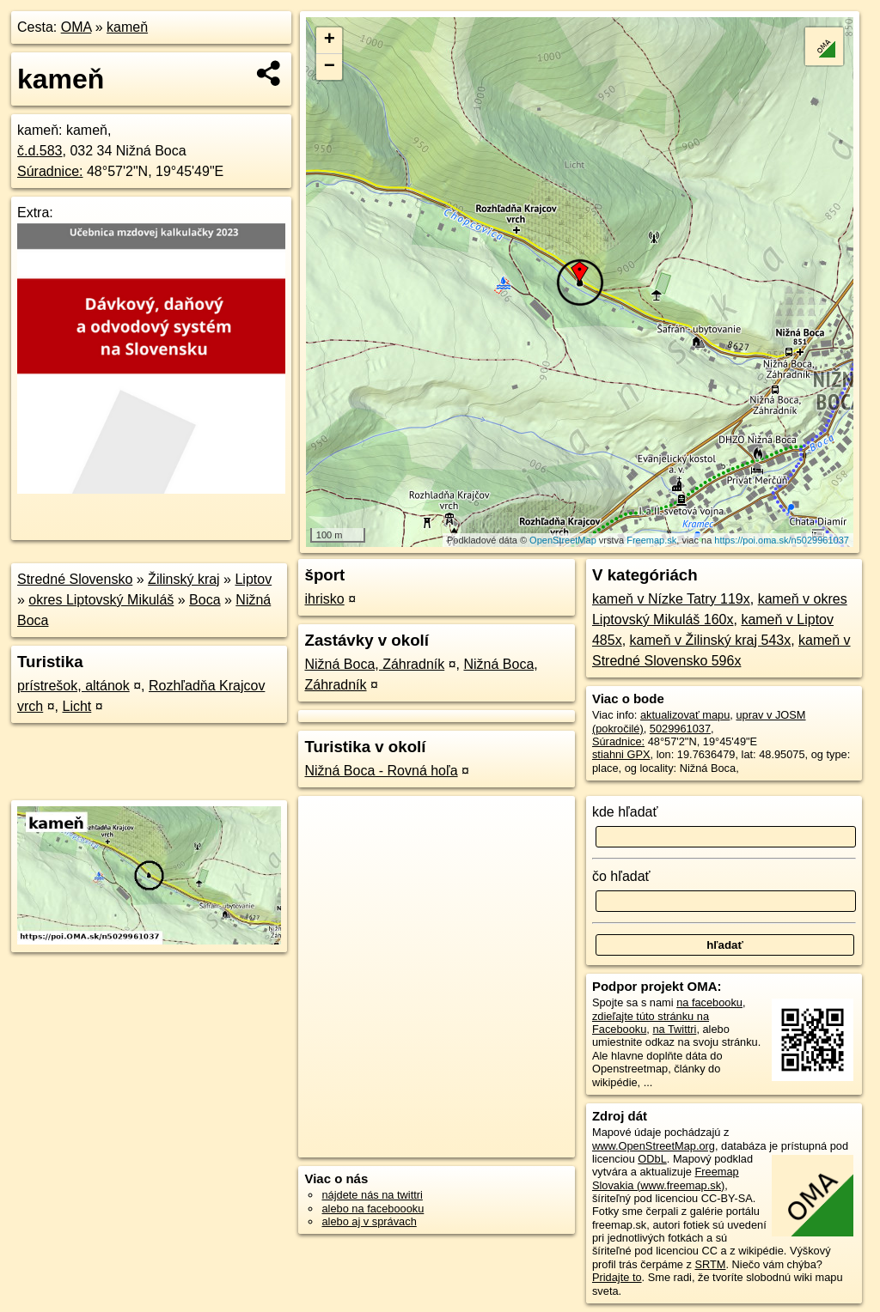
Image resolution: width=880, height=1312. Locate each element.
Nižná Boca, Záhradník (374, 664)
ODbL (652, 1158)
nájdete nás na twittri (371, 1194)
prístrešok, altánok (73, 685)
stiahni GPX (621, 754)
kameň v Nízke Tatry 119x (671, 599)
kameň (127, 27)
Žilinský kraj (184, 579)
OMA (76, 27)
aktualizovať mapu (685, 714)
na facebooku (709, 1002)
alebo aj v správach (368, 1221)
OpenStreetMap (562, 540)
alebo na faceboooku (372, 1208)
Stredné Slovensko (74, 579)
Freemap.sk (651, 540)
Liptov (253, 579)
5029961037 (680, 728)
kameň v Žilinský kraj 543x (710, 640)
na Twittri (674, 1029)
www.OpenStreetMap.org (653, 1145)
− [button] (329, 67)
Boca (204, 599)
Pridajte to (617, 1277)
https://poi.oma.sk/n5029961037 (781, 540)
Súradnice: (50, 171)
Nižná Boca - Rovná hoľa (380, 770)
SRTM (709, 1264)
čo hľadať (621, 876)
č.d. (40, 150)
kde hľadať (625, 812)
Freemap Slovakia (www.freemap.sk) (665, 1178)
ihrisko (324, 599)
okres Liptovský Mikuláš (101, 599)
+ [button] (329, 40)
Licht (76, 706)
